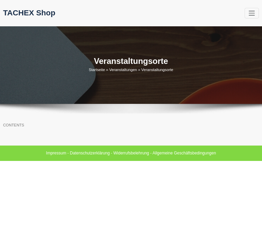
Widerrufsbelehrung (131, 153)
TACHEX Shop (29, 13)
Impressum (56, 153)
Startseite (97, 70)
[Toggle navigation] (252, 13)
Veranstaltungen (123, 70)
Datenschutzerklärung (90, 153)
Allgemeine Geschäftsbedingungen (184, 153)
